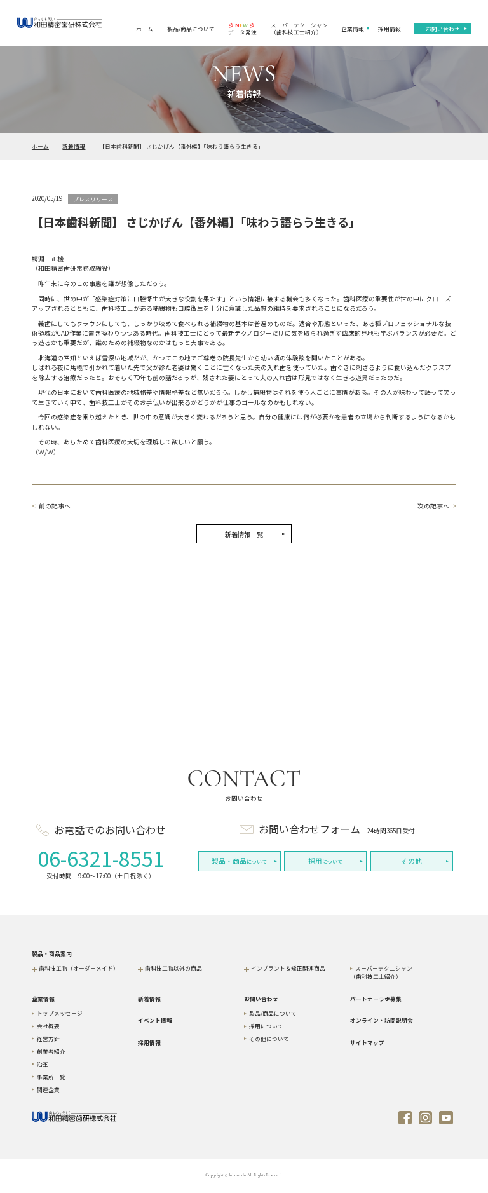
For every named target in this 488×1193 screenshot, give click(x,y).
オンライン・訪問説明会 (381, 1020)
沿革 (42, 1064)
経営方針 (48, 1038)
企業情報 (352, 28)
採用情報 (389, 28)
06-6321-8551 (101, 858)
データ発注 (242, 28)
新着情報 (73, 146)
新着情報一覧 (244, 534)
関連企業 (48, 1089)
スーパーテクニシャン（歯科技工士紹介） (299, 28)
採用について (266, 1026)
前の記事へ (55, 506)
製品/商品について (191, 28)
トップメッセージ (60, 1013)
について (239, 861)
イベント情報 (155, 1020)
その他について (269, 1038)
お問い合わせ (443, 28)
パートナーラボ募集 (376, 998)
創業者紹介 (51, 1051)
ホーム (144, 28)
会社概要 (48, 1026)
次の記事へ (433, 506)
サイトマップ (367, 1042)
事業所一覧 (51, 1077)
